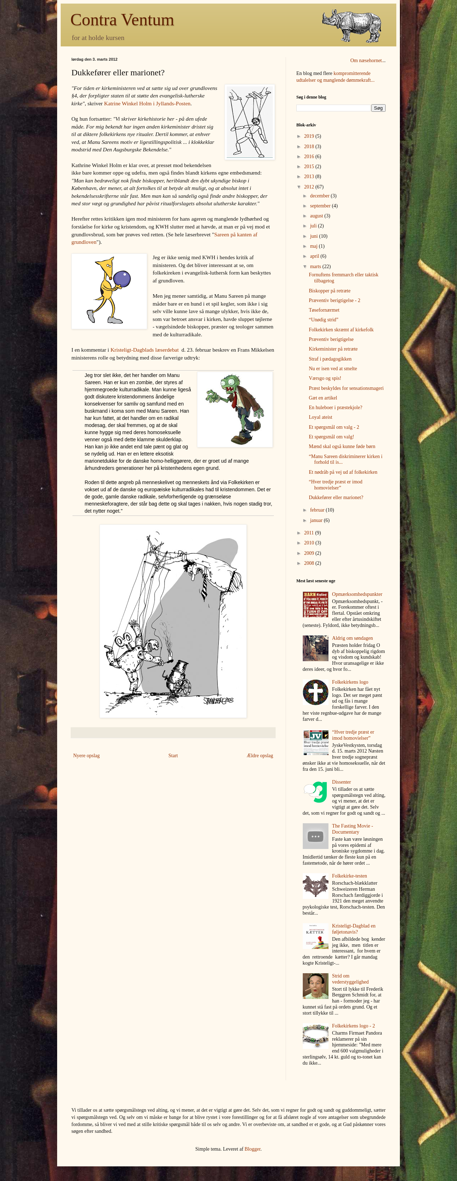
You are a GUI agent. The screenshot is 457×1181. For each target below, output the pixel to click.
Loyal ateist (320, 417)
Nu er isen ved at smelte (333, 368)
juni (314, 236)
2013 (310, 176)
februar (318, 510)
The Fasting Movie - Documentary (352, 829)
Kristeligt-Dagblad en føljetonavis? (354, 929)
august (317, 215)
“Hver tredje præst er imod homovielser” (335, 485)
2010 (310, 543)
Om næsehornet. (366, 60)
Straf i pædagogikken (330, 359)
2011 (309, 533)
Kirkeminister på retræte (333, 349)
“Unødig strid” (323, 319)
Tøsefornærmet (324, 310)
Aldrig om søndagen (352, 638)
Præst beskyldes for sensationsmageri (346, 388)
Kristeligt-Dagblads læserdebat (144, 350)
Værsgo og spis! (325, 378)
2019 (310, 136)
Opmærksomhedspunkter (357, 594)
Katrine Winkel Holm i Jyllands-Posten (147, 103)
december (320, 195)
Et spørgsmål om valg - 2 (334, 427)
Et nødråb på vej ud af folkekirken (343, 472)
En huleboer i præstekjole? (335, 407)
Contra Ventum (122, 19)
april (315, 256)
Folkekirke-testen (349, 876)
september (321, 205)
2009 (310, 553)
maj (314, 246)
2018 (310, 146)
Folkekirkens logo (350, 682)
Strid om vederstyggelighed (350, 979)
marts (316, 266)
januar (316, 520)
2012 (310, 187)
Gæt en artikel (323, 398)
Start (173, 755)
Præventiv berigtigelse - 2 (334, 300)
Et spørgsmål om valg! (331, 436)
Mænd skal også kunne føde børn (342, 446)
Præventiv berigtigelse (331, 339)
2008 (310, 563)
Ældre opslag (260, 755)
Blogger (252, 1149)
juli (314, 225)
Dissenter (341, 782)
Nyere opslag (86, 755)
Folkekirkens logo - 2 (353, 1026)
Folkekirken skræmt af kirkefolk (341, 329)
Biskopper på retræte (330, 290)
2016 (310, 156)
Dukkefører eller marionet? (336, 497)
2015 (310, 166)
